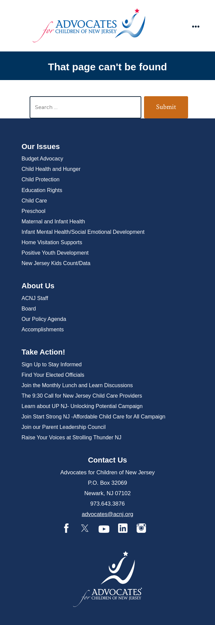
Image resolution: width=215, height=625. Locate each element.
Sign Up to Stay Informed (52, 364)
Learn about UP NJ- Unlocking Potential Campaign (82, 406)
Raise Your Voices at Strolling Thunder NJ (71, 437)
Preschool (33, 211)
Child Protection (41, 179)
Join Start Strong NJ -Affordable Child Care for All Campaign (93, 416)
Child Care (34, 201)
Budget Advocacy (42, 158)
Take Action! (43, 352)
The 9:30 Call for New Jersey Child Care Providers (82, 396)
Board (29, 308)
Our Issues (41, 146)
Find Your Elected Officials (53, 375)
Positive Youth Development (55, 253)
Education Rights (42, 190)
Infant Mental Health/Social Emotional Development (83, 232)
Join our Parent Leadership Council (64, 427)
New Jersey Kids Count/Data (56, 263)
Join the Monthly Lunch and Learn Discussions (77, 385)
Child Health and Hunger (51, 169)
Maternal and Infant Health (53, 221)
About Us (38, 286)
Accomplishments (43, 329)
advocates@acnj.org (107, 514)
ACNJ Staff (35, 298)
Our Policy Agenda (44, 319)
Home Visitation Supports (52, 242)
